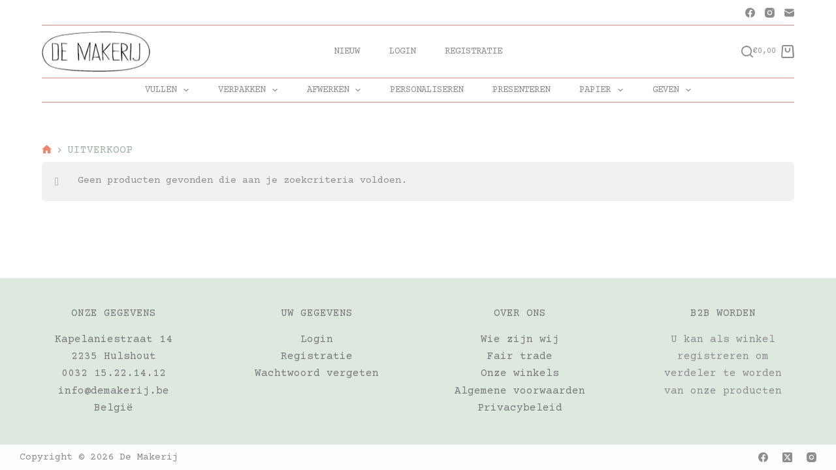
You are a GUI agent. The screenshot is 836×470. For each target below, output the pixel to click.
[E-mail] (789, 13)
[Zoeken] (747, 51)
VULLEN (169, 90)
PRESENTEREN (521, 90)
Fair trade (520, 356)
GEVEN (674, 90)
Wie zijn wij (520, 339)
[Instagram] (770, 13)
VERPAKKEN (250, 90)
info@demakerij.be (113, 391)
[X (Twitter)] (787, 457)
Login (402, 51)
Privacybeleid (519, 408)
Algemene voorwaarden (520, 391)
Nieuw (347, 51)
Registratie (473, 51)
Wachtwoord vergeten (317, 373)
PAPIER (603, 90)
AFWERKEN (336, 90)
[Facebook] (750, 13)
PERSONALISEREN (426, 90)
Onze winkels (520, 373)
